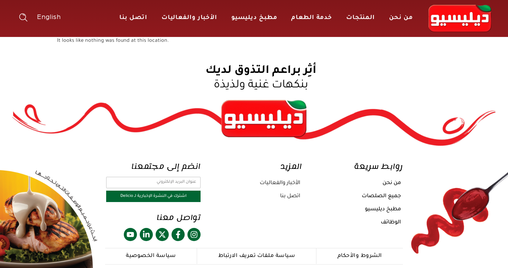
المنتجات (360, 18)
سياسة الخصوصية (151, 256)
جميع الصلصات (381, 196)
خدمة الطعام (311, 18)
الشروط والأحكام (360, 256)
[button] (23, 17)
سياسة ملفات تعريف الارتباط (256, 256)
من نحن (401, 18)
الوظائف (391, 223)
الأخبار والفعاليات (189, 18)
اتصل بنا (133, 18)
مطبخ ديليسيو (254, 18)
